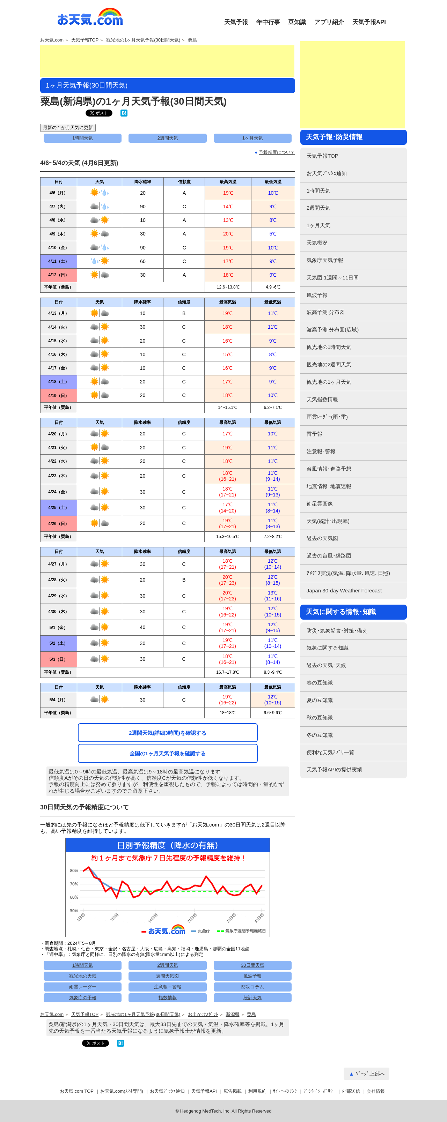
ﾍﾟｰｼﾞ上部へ (370, 1074)
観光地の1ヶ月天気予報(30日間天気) (143, 40)
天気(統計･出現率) (328, 521)
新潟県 (233, 1014)
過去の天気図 (322, 538)
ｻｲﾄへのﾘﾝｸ (285, 1091)
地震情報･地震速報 (329, 486)
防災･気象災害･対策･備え (337, 631)
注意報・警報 (167, 986)
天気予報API (369, 22)
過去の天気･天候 (326, 665)
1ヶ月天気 (252, 138)
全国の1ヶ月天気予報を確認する (168, 753)
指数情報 (168, 997)
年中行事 (268, 22)
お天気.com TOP (77, 1091)
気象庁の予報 (82, 997)
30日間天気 (252, 965)
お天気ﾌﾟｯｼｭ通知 (327, 173)
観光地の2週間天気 (329, 364)
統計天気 (252, 997)
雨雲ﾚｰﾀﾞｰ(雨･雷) (327, 417)
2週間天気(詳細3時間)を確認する (167, 733)
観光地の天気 (82, 976)
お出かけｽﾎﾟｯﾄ (203, 1014)
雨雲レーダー (82, 986)
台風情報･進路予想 (329, 469)
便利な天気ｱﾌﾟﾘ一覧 (330, 752)
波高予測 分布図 (326, 312)
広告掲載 (233, 1091)
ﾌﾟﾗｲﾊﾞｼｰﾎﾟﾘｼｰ (319, 1091)
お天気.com (90, 20)
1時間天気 (82, 138)
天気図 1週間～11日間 (333, 277)
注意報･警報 (321, 451)
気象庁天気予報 (325, 260)
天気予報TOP (85, 40)
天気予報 (236, 22)
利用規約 (257, 1091)
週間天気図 (167, 976)
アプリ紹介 (329, 22)
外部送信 (351, 1091)
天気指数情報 (322, 399)
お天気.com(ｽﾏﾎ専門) (121, 1091)
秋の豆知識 (320, 717)
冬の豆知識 (320, 735)
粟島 (192, 40)
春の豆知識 (320, 683)
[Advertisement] (167, 61)
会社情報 (376, 1091)
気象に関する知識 (328, 648)
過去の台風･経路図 (329, 556)
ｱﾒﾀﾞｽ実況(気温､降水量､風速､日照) (348, 573)
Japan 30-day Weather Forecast (344, 590)
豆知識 (297, 22)
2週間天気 (167, 138)
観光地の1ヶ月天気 (329, 382)
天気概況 (317, 243)
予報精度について (277, 152)
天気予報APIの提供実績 (334, 769)
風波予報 (252, 976)
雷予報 (314, 434)
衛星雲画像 (320, 504)
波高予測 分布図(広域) (333, 329)
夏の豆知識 (320, 700)
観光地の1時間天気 (329, 347)
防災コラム (252, 986)
